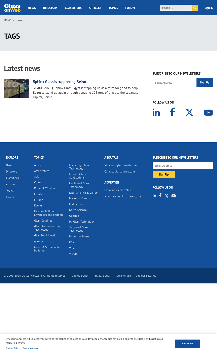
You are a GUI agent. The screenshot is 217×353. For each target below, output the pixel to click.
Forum (130, 8)
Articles (95, 8)
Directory (50, 8)
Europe (38, 200)
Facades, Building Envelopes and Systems (48, 213)
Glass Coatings (43, 220)
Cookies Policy (13, 348)
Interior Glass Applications (77, 175)
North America (78, 210)
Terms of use (123, 275)
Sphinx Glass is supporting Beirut (59, 81)
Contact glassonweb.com (119, 171)
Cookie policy (80, 275)
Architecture (41, 171)
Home (7, 20)
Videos (73, 248)
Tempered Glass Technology (78, 228)
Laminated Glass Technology (79, 185)
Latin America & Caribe (83, 192)
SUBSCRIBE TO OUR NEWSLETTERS (177, 73)
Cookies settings (146, 275)
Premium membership (117, 190)
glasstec (39, 241)
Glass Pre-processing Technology (47, 228)
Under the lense (79, 236)
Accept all (187, 343)
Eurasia (38, 194)
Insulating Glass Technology (79, 166)
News (32, 8)
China (37, 182)
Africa (37, 165)
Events (38, 205)
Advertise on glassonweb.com (122, 196)
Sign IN (209, 8)
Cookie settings (30, 348)
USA (71, 242)
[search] (176, 8)
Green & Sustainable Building (47, 248)
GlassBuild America (46, 235)
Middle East (76, 204)
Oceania (74, 216)
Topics (113, 8)
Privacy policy (102, 275)
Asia (36, 176)
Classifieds (73, 8)
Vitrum (73, 254)
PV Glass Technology (82, 221)
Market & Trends (79, 198)
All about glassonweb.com (120, 165)
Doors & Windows (45, 188)
